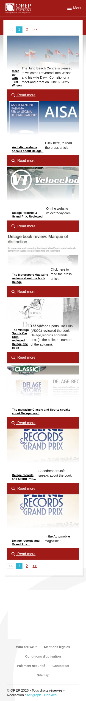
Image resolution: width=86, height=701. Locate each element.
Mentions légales (57, 647)
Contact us (61, 666)
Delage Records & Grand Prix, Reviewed (27, 214)
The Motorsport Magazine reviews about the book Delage (30, 278)
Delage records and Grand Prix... (24, 477)
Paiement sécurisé (31, 666)
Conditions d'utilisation (43, 656)
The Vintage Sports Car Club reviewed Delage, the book (20, 338)
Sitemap (43, 675)
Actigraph (34, 695)
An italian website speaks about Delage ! (27, 149)
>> (35, 29)
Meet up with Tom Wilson (17, 78)
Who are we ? (26, 647)
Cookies (50, 695)
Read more (23, 95)
